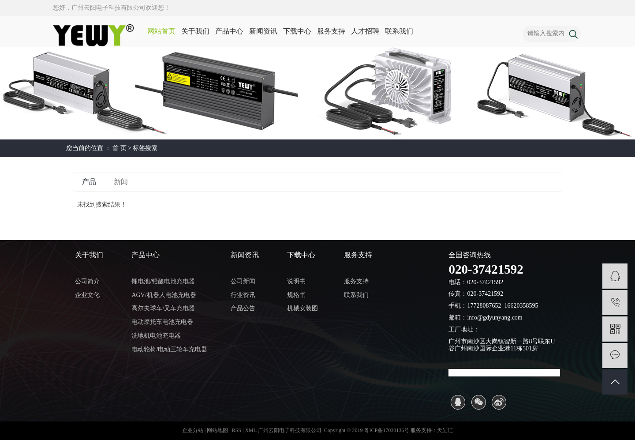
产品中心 (229, 31)
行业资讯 (243, 295)
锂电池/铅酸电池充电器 (163, 281)
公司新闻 (243, 281)
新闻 (121, 181)
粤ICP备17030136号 (386, 430)
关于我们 (195, 31)
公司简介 (87, 281)
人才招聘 (365, 31)
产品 (89, 181)
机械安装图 (302, 308)
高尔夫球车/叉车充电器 (163, 308)
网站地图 (218, 430)
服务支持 (331, 31)
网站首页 (161, 31)
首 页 (119, 148)
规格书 (296, 295)
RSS (236, 430)
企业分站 (192, 430)
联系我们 (399, 31)
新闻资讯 (263, 31)
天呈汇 (445, 430)
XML (250, 430)
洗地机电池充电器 (156, 335)
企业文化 (87, 295)
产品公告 (243, 308)
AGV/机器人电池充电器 (163, 295)
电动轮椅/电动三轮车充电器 (169, 349)
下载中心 (297, 31)
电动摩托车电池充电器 (162, 322)
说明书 (296, 281)
